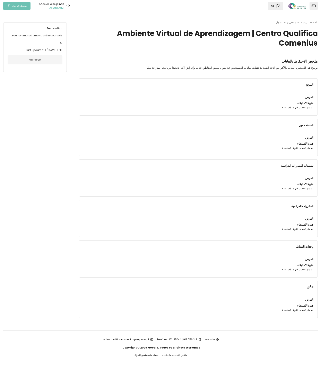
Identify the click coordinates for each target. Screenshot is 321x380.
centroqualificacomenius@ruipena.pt (125, 347)
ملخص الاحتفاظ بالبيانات (174, 363)
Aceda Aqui (56, 7)
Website (210, 347)
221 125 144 (174, 347)
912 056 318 (190, 347)
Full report (48, 59)
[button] (275, 6)
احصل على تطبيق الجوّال (146, 363)
